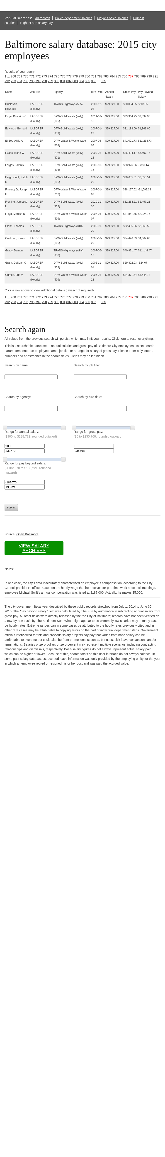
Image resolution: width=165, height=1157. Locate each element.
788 (136, 76)
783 (106, 76)
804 (81, 81)
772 (38, 76)
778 (75, 76)
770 (25, 76)
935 (103, 81)
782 (99, 76)
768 (13, 76)
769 (19, 76)
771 (31, 76)
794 (19, 81)
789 (143, 76)
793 (13, 81)
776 (62, 76)
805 (87, 81)
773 (44, 76)
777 (69, 76)
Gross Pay (129, 92)
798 (44, 81)
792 (7, 81)
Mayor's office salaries (112, 18)
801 (62, 81)
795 (25, 81)
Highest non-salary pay (36, 23)
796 (31, 81)
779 (81, 76)
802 (69, 81)
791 (155, 76)
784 (112, 76)
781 (93, 76)
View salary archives (34, 548)
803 (75, 81)
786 (124, 76)
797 (38, 81)
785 (118, 76)
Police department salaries (73, 18)
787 (130, 76)
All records (42, 18)
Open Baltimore (27, 534)
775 (56, 76)
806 (93, 81)
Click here (119, 338)
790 (149, 76)
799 (50, 81)
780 (87, 76)
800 (56, 81)
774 (50, 76)
